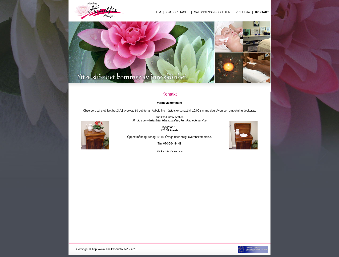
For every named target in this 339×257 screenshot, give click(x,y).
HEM (158, 12)
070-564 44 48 (172, 143)
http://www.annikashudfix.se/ (110, 249)
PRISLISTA (243, 12)
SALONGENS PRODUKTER (212, 12)
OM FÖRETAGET (177, 12)
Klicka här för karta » (169, 151)
